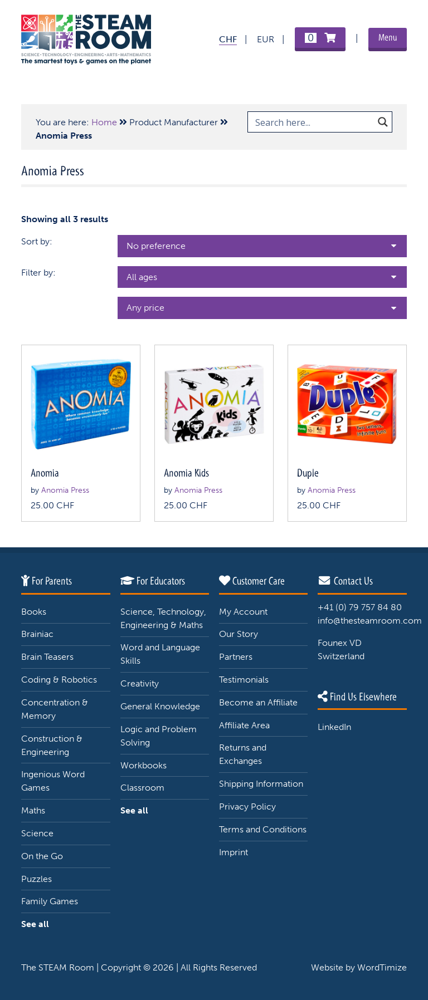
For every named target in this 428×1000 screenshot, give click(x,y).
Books (33, 611)
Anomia (45, 473)
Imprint (233, 852)
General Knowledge (160, 706)
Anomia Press (65, 490)
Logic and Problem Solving (158, 736)
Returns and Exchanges (242, 754)
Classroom (142, 787)
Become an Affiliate (258, 702)
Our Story (238, 634)
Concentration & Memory (54, 709)
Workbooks (143, 765)
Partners (235, 656)
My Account (243, 611)
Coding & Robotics (59, 679)
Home (104, 122)
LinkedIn (334, 727)
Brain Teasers (47, 656)
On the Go (42, 856)
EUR (265, 39)
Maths (33, 810)
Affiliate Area (244, 725)
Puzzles (36, 879)
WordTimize (382, 967)
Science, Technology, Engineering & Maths (163, 618)
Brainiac (37, 634)
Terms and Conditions (263, 829)
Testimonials (244, 679)
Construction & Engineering (51, 745)
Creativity (139, 683)
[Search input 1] (312, 122)
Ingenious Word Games (53, 781)
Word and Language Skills (160, 654)
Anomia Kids (186, 473)
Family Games (49, 901)
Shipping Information (261, 783)
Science (37, 833)
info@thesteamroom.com (370, 620)
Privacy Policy (247, 806)
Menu (387, 37)
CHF (228, 39)
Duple (308, 473)
